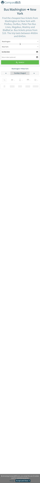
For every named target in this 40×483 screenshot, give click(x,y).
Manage (12, 481)
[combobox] (20, 41)
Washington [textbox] (6, 41)
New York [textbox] (5, 47)
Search (20, 62)
